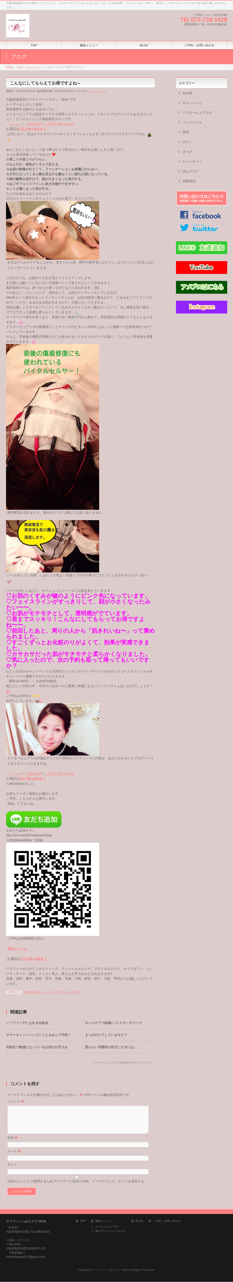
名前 (12, 1143)
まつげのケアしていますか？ (106, 1035)
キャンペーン (98, 91)
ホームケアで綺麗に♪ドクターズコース (113, 1023)
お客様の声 (34, 124)
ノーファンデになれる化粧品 (27, 1023)
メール (14, 1157)
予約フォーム (17, 949)
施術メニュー (103, 1221)
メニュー (15, 124)
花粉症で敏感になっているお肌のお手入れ (37, 1047)
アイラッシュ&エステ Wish (111, 1270)
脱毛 (185, 132)
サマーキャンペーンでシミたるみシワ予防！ (38, 1035)
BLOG (139, 1221)
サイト (12, 1170)
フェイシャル (192, 122)
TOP (83, 1221)
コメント (15, 1101)
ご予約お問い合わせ (59, 124)
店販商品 (189, 181)
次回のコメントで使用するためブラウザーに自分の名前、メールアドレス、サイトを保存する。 (77, 1187)
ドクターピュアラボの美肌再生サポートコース (124, 1062)
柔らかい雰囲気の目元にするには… (111, 1047)
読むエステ (190, 171)
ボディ (187, 142)
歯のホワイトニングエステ (110, 1231)
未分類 (187, 93)
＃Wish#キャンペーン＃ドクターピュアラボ (52, 992)
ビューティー (192, 161)
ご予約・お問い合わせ (167, 1221)
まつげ (187, 151)
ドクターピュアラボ (197, 112)
